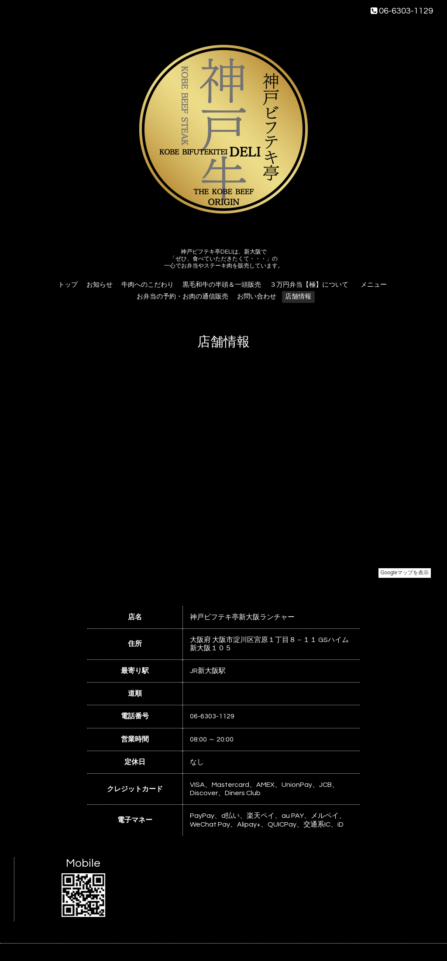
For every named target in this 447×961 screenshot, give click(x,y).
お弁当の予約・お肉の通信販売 (182, 296)
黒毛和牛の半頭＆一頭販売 (221, 284)
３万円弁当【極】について (309, 284)
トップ (68, 284)
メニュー (377, 284)
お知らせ (99, 284)
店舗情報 (298, 296)
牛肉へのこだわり (147, 284)
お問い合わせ (256, 296)
